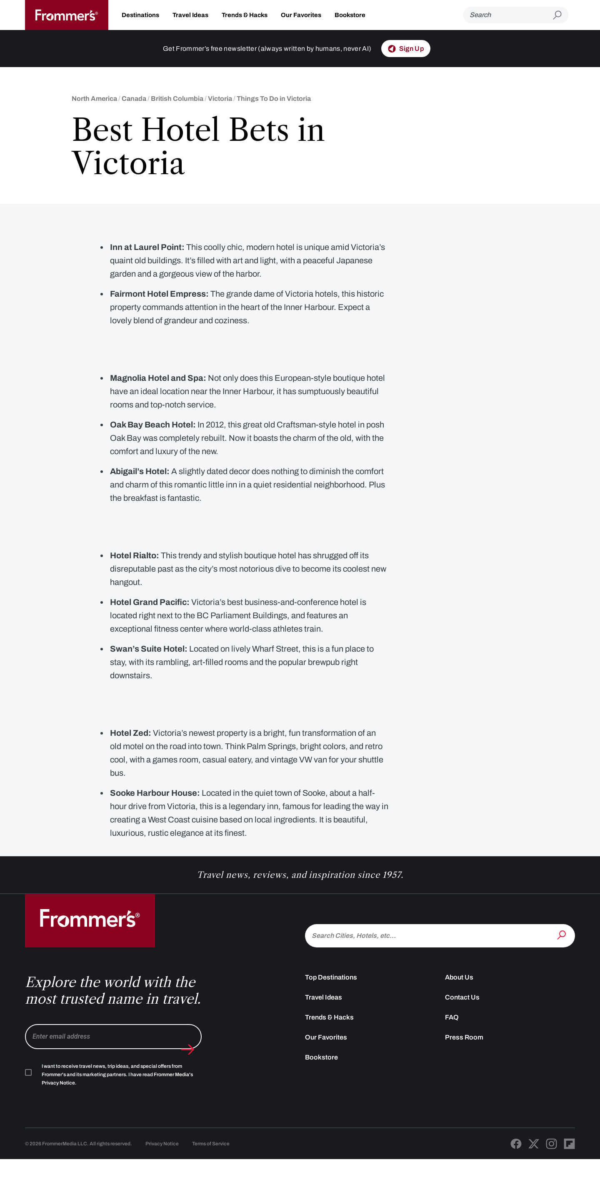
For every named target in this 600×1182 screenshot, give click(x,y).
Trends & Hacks (245, 15)
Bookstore (350, 15)
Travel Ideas (190, 15)
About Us (459, 999)
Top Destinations (331, 999)
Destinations (140, 15)
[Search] (508, 15)
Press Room (464, 1059)
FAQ (452, 1039)
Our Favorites (301, 15)
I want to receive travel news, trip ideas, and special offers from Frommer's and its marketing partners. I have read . (117, 1097)
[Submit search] (560, 15)
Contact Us (462, 1019)
